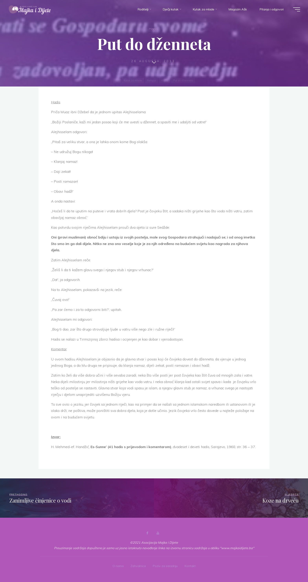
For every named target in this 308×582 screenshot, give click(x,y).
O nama (118, 566)
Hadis (153, 29)
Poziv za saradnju (165, 566)
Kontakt (190, 566)
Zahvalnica (138, 566)
